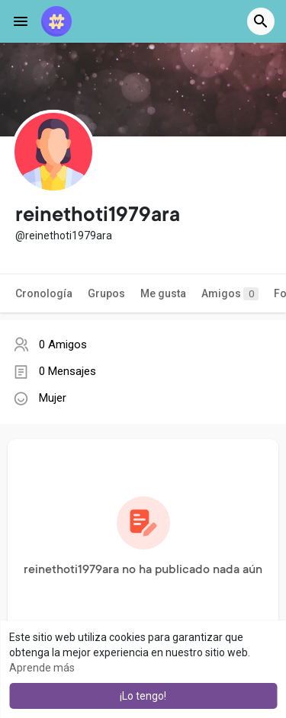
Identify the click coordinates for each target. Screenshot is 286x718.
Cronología (43, 293)
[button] (261, 21)
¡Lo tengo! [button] (143, 696)
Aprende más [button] (42, 668)
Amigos (230, 293)
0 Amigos (63, 344)
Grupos (106, 293)
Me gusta (163, 293)
